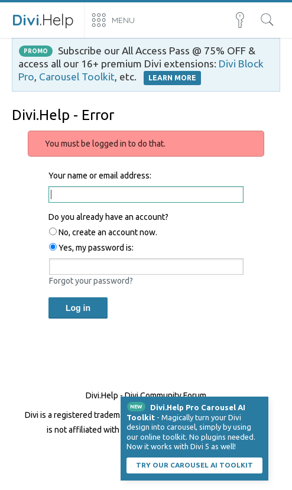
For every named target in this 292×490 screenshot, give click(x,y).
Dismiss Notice (260, 404)
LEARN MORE (172, 78)
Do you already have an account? (108, 217)
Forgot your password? (91, 280)
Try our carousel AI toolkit (194, 465)
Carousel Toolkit (77, 76)
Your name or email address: (99, 175)
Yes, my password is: (91, 247)
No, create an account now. (103, 232)
